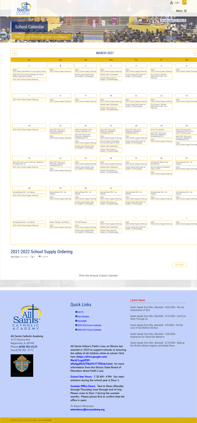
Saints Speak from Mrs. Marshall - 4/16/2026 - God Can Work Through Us (158, 318)
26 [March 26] (161, 158)
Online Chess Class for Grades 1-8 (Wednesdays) (109, 79)
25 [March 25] (136, 158)
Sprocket (48, 420)
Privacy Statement (167, 420)
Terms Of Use (181, 420)
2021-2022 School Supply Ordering (25, 79)
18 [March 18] (136, 125)
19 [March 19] (161, 125)
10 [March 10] (111, 95)
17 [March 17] (111, 125)
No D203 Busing (81, 222)
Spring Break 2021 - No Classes (24, 192)
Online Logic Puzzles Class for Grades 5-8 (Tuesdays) (84, 75)
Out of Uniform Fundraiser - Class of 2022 (161, 168)
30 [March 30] (86, 188)
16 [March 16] (86, 125)
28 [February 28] (29, 65)
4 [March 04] (136, 65)
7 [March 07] (29, 95)
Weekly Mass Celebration (109, 75)
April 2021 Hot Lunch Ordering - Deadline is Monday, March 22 (58, 131)
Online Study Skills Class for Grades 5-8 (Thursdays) (136, 75)
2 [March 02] (85, 65)
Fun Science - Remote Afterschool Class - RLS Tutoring (159, 76)
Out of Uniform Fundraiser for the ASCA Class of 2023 (109, 142)
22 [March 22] (60, 158)
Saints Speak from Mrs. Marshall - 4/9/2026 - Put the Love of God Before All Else (158, 326)
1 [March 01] (60, 65)
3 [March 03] (110, 65)
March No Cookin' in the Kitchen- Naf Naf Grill (83, 130)
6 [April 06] (85, 218)
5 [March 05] (161, 65)
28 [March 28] (29, 188)
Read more (179, 265)
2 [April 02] (161, 188)
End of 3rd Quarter (157, 130)
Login (176, 2)
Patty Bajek (15, 257)
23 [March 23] (86, 158)
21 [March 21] (29, 158)
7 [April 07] (110, 218)
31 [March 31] (111, 188)
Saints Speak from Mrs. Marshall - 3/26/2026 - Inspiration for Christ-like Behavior (158, 335)
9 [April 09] (161, 218)
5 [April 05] (60, 218)
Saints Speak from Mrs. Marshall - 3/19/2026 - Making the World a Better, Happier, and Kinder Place (158, 344)
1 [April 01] (136, 188)
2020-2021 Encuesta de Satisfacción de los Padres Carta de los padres (28, 75)
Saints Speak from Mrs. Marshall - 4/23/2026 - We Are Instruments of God (158, 309)
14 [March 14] (29, 125)
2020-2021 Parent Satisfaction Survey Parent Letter (29, 70)
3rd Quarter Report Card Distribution (159, 163)
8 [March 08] (60, 95)
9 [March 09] (85, 95)
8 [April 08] (136, 218)
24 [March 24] (111, 158)
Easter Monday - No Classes (59, 222)
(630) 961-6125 (28, 346)
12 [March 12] (161, 95)
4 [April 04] (29, 218)
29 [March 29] (60, 188)
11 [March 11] (136, 95)
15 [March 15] (60, 125)
